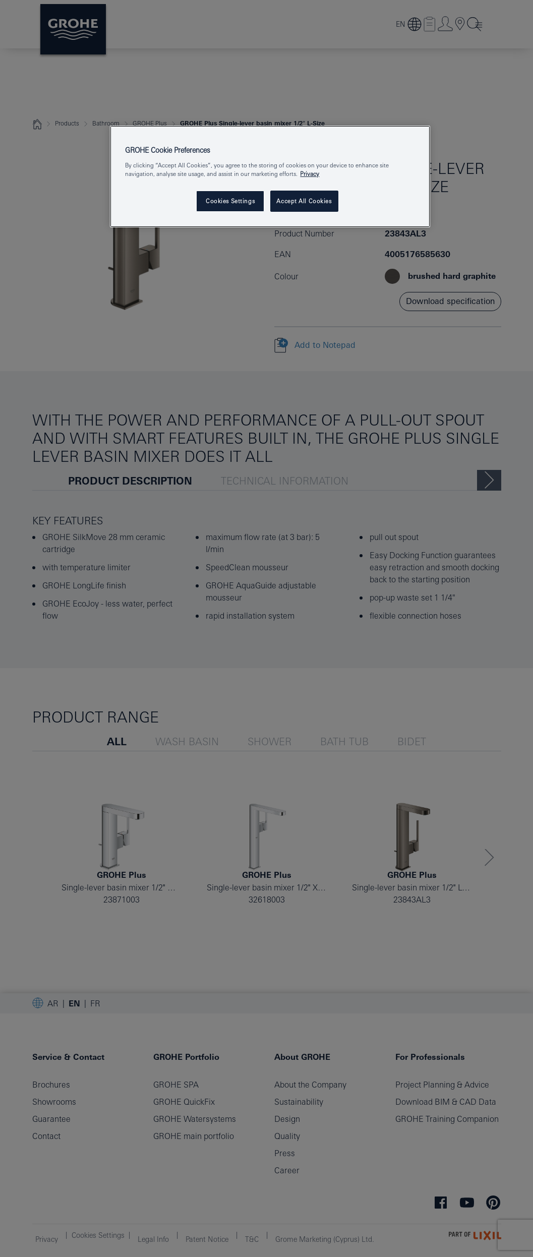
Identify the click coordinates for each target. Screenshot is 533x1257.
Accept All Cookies (303, 201)
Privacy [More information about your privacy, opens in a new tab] (309, 173)
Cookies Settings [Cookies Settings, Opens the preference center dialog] (230, 201)
